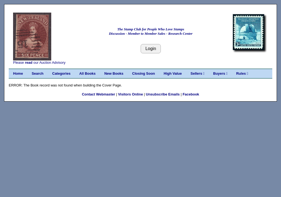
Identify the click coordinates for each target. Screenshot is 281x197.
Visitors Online (130, 94)
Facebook (191, 94)
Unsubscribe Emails (163, 94)
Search (37, 73)
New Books (113, 73)
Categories (61, 73)
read (28, 62)
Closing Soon (143, 73)
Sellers (197, 73)
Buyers (220, 73)
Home (18, 73)
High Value (173, 73)
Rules (242, 73)
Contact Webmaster (98, 94)
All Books (87, 73)
